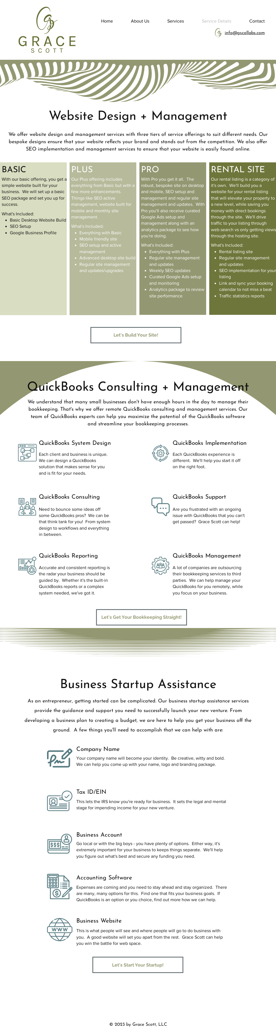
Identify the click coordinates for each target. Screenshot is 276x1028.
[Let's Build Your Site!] (135, 335)
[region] (33, 238)
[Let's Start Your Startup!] (137, 965)
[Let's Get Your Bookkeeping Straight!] (141, 617)
